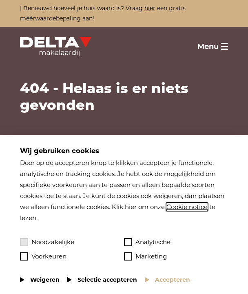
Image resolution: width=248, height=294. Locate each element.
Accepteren (172, 279)
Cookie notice (187, 207)
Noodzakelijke (47, 242)
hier (149, 8)
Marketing (145, 256)
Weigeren (45, 279)
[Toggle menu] (212, 46)
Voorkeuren (43, 256)
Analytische (147, 242)
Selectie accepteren (107, 279)
